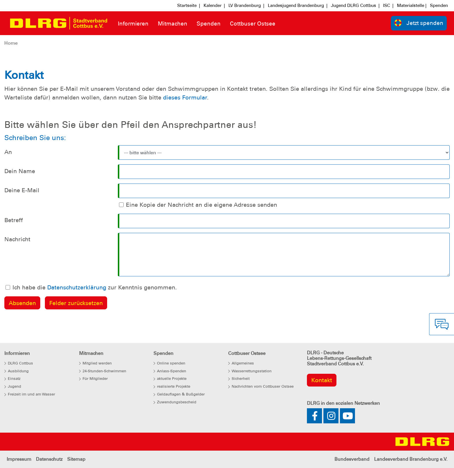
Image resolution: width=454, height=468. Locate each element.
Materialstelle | (411, 5)
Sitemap (76, 459)
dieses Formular (185, 97)
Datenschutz (49, 459)
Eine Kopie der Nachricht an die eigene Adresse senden (201, 204)
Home (11, 43)
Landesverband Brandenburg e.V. (410, 459)
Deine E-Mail (21, 190)
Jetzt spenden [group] (419, 22)
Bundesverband (351, 459)
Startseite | (188, 5)
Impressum (19, 459)
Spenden (439, 5)
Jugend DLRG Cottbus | (355, 5)
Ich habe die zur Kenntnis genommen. (94, 287)
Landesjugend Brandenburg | (297, 5)
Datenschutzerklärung (76, 287)
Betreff (13, 220)
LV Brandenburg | (246, 5)
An (8, 151)
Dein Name (19, 171)
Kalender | (214, 5)
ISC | (388, 5)
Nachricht (17, 239)
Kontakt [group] (321, 380)
